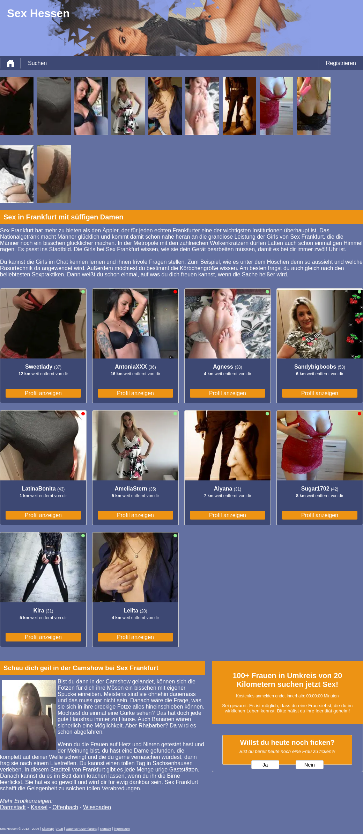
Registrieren (341, 63)
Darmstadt (13, 807)
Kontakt (105, 829)
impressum (122, 829)
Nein (309, 765)
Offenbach (65, 807)
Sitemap (48, 829)
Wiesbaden (97, 807)
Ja (265, 765)
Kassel (39, 807)
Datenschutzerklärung (81, 829)
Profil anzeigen (43, 393)
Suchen (37, 63)
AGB (59, 829)
